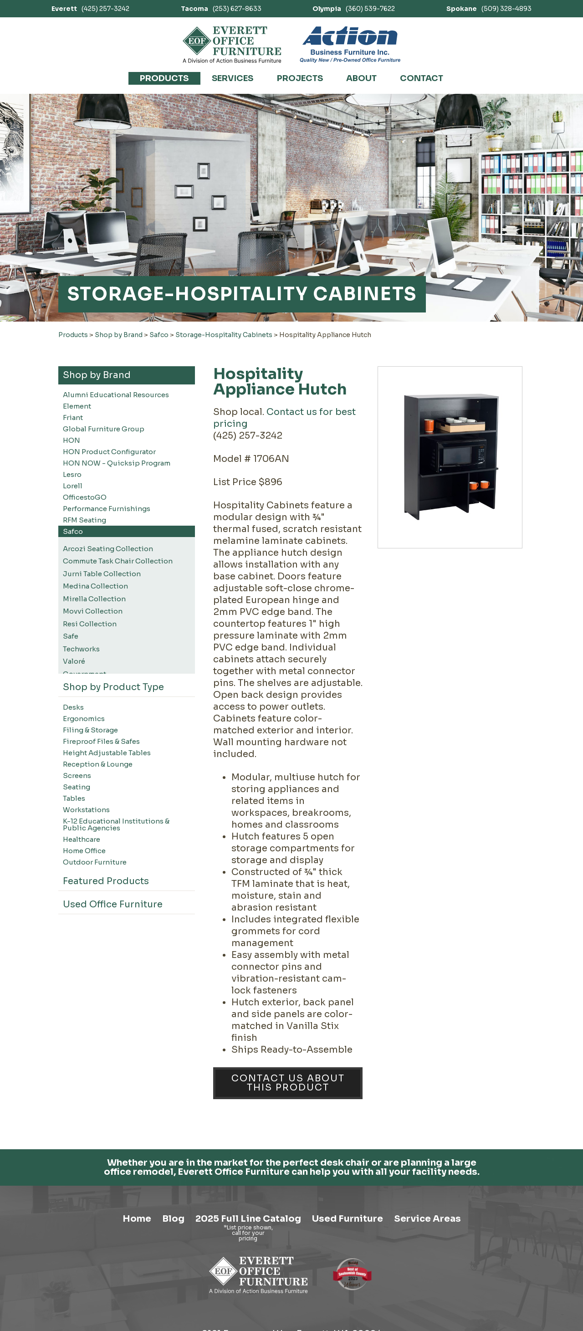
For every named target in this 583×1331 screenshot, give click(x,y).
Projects (300, 78)
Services (232, 78)
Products (164, 78)
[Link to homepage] (232, 44)
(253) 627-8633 (221, 9)
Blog (173, 1291)
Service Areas (427, 1291)
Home (137, 1291)
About (361, 78)
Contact (421, 78)
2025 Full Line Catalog (248, 1291)
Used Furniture (347, 1291)
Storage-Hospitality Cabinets (223, 335)
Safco (159, 335)
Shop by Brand (119, 335)
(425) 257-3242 (90, 9)
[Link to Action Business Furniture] (350, 44)
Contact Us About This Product (288, 1083)
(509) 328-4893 (489, 9)
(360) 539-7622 (353, 9)
